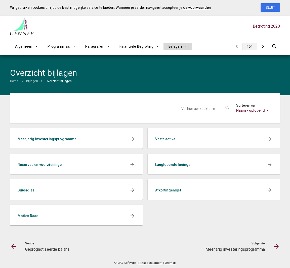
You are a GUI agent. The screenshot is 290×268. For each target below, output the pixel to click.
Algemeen (23, 46)
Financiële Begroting (136, 46)
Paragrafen (95, 46)
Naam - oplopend (250, 110)
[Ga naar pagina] (249, 46)
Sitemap (170, 262)
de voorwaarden (197, 8)
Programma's (59, 46)
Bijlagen (175, 46)
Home (14, 81)
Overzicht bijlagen (59, 81)
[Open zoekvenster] (274, 46)
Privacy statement (150, 262)
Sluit (270, 8)
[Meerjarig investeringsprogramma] (263, 46)
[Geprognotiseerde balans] (236, 46)
